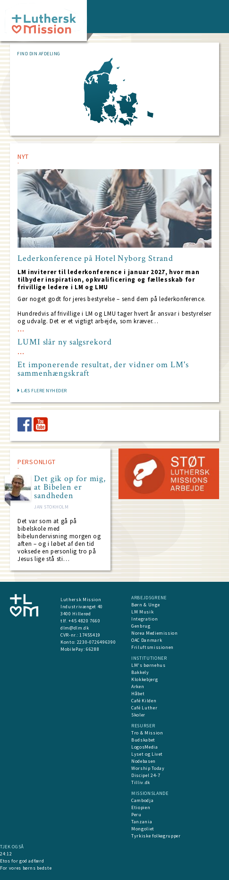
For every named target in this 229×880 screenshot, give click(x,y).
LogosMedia (144, 747)
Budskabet (143, 740)
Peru (136, 814)
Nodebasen (143, 761)
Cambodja (142, 800)
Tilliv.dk (140, 782)
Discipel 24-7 (145, 775)
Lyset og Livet (147, 754)
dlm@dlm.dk (74, 628)
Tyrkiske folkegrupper (156, 836)
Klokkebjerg (144, 679)
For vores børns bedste (25, 868)
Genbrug (141, 626)
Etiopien (140, 807)
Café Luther (144, 708)
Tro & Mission (147, 733)
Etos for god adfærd (22, 861)
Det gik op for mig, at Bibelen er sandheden (70, 487)
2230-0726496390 (96, 642)
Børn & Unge (145, 605)
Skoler (138, 715)
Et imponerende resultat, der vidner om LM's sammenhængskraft (103, 369)
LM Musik (142, 612)
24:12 (6, 854)
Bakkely (140, 672)
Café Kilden (143, 701)
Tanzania (141, 822)
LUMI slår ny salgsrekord (64, 342)
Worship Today (147, 768)
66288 (92, 649)
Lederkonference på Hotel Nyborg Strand (95, 258)
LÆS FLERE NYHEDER (44, 391)
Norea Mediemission (154, 633)
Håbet (137, 693)
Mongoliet (142, 829)
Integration (144, 619)
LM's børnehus (148, 665)
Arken (137, 686)
